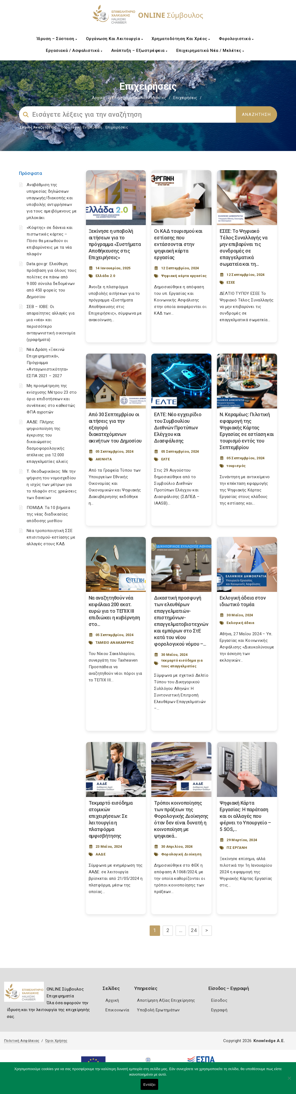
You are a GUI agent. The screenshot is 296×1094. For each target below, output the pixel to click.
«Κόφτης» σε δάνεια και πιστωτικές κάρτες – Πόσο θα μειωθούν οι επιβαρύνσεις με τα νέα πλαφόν (50, 240)
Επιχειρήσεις (116, 127)
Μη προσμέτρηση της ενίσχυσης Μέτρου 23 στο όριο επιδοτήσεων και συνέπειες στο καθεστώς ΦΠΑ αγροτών (52, 399)
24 (194, 930)
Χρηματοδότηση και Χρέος (181, 38)
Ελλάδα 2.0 (105, 276)
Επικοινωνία (117, 1010)
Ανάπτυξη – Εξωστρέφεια (139, 50)
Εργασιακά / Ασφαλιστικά (74, 50)
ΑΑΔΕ (100, 854)
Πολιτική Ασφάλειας (21, 1041)
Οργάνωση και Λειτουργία (114, 38)
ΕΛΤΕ (165, 459)
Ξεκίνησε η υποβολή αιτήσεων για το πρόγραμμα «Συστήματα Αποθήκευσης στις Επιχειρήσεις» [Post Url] (115, 244)
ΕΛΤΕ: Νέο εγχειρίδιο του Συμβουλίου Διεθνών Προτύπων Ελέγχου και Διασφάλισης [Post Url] (177, 428)
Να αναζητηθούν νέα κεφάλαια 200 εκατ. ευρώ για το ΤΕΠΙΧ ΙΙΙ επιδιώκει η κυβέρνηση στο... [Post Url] (114, 611)
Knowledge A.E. (269, 1040)
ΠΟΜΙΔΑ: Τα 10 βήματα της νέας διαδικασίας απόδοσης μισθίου (48, 514)
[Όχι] (289, 1080)
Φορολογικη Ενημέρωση (81, 127)
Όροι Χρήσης (56, 1041)
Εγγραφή (219, 1010)
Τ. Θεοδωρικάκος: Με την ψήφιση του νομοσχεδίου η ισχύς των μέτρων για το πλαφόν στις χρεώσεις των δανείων (52, 484)
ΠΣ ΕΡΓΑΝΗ (237, 848)
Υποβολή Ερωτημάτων (158, 1010)
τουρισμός (236, 466)
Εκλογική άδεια (240, 623)
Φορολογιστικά (236, 38)
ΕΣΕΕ (231, 282)
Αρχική (98, 98)
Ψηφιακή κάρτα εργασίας (184, 276)
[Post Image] (116, 197)
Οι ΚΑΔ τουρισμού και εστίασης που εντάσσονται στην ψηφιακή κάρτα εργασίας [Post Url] (178, 244)
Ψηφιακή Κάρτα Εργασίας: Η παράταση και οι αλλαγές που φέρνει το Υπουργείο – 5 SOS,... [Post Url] (245, 816)
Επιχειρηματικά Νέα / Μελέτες (210, 50)
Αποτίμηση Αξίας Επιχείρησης (166, 1000)
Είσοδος (219, 1000)
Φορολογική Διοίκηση (181, 854)
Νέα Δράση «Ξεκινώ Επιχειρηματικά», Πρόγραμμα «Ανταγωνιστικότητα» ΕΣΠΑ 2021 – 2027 (47, 362)
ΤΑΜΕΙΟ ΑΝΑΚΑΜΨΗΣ (115, 642)
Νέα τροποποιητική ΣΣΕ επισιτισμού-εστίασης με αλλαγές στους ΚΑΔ (51, 537)
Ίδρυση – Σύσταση (57, 38)
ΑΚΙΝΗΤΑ (104, 459)
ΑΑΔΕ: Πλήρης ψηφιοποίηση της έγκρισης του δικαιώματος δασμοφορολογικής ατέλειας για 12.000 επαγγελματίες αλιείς (47, 441)
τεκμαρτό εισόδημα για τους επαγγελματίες (182, 663)
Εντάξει (149, 1084)
